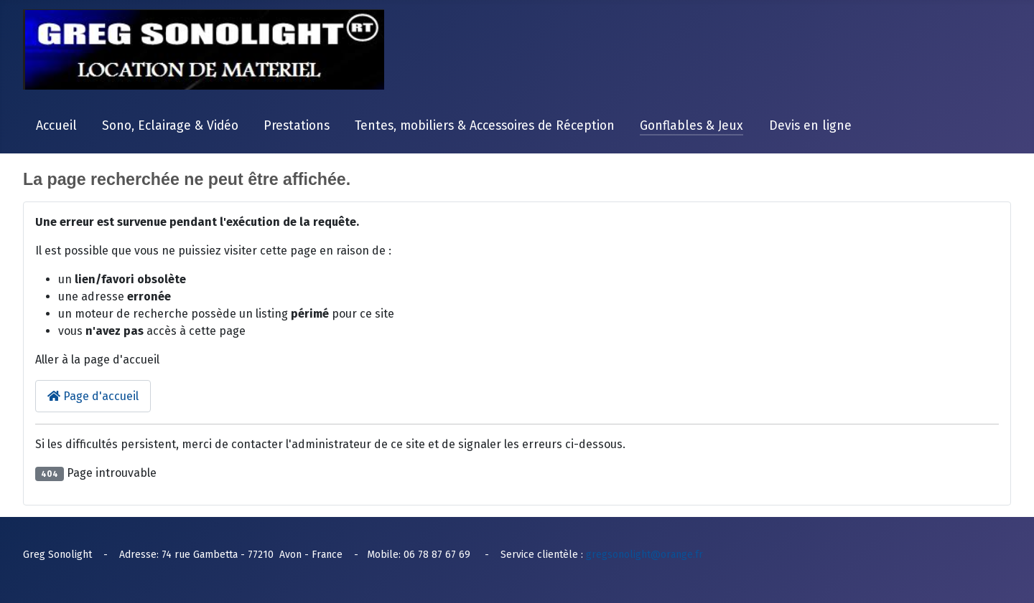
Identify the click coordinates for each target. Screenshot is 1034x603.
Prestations (297, 125)
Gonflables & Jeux (691, 125)
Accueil (56, 125)
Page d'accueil (93, 396)
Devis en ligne (810, 125)
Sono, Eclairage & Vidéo (170, 125)
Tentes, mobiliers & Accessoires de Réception (485, 125)
